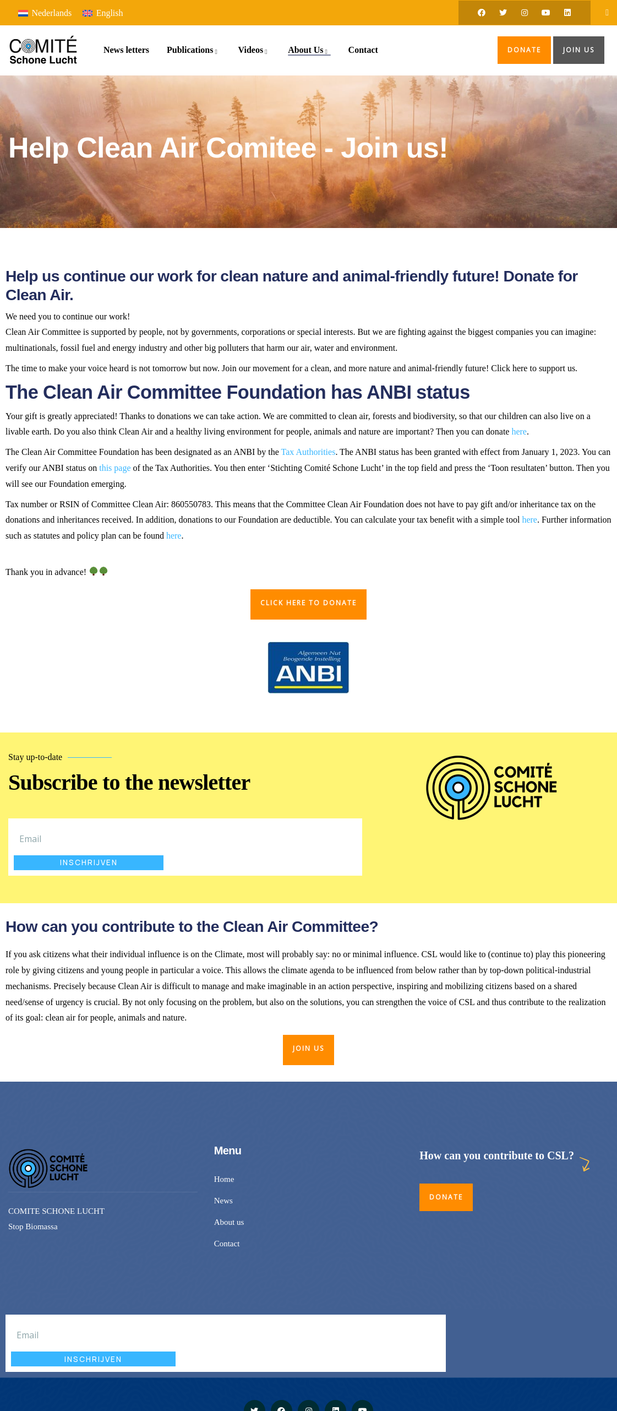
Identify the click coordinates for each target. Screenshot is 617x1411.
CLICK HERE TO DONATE (308, 602)
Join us (578, 50)
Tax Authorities (308, 452)
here (519, 431)
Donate (524, 50)
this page (114, 468)
